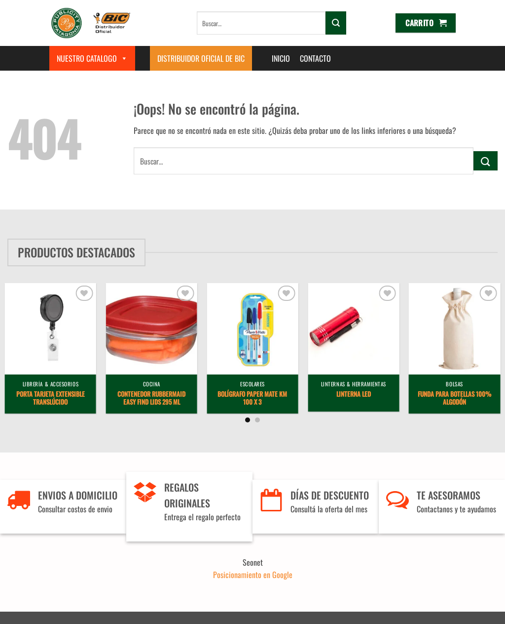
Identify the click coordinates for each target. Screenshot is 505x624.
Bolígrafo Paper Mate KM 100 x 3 (252, 398)
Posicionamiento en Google (252, 575)
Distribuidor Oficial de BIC (201, 58)
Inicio (281, 58)
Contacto (315, 58)
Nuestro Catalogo (92, 58)
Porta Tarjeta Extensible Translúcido (50, 398)
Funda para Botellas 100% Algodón (454, 398)
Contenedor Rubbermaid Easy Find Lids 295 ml (151, 398)
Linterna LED (353, 394)
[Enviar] (335, 22)
